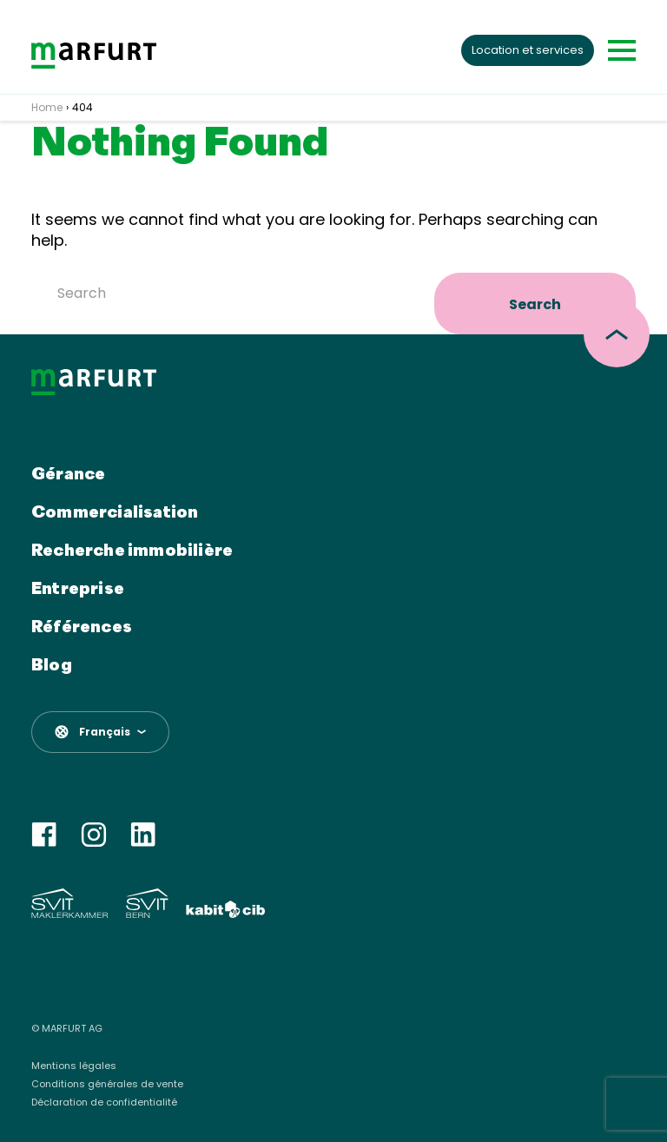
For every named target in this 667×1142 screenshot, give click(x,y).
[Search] (229, 293)
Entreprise (77, 589)
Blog (51, 666)
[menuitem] (100, 732)
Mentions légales (73, 1066)
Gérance (68, 475)
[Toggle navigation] (622, 50)
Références (81, 627)
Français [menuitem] (104, 732)
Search (535, 304)
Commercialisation (114, 513)
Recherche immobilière (132, 551)
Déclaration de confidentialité (104, 1102)
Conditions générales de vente (107, 1084)
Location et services (528, 50)
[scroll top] (617, 334)
